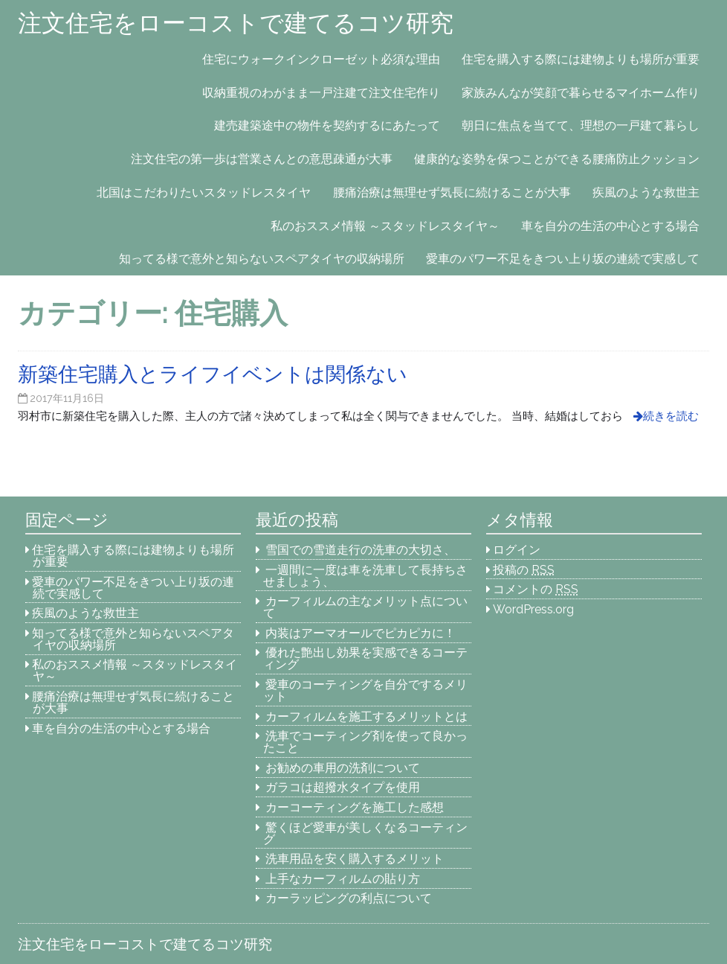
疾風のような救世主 (645, 192)
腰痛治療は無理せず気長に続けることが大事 (452, 192)
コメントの (535, 589)
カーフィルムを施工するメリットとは (366, 716)
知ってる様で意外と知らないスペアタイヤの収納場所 (261, 259)
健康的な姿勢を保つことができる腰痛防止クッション (556, 159)
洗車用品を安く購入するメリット (354, 859)
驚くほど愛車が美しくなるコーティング (365, 833)
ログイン (516, 550)
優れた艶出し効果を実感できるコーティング (365, 658)
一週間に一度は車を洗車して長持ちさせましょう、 (365, 576)
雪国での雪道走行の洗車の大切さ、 (360, 550)
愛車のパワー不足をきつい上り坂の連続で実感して (562, 259)
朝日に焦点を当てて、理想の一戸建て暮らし (580, 125)
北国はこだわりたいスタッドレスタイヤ (204, 192)
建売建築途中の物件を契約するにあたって (327, 125)
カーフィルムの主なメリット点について (365, 607)
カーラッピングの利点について (348, 898)
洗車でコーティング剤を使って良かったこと (365, 742)
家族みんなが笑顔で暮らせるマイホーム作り (580, 93)
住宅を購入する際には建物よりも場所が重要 (580, 59)
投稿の (524, 570)
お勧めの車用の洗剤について (342, 768)
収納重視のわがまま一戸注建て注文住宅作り (321, 93)
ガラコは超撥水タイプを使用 (342, 787)
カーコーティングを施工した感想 (354, 807)
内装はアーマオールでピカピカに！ (360, 633)
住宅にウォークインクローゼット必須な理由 (321, 59)
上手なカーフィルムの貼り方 (342, 879)
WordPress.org (533, 609)
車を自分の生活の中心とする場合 (610, 226)
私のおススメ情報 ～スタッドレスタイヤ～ (385, 226)
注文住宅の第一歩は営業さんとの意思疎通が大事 (261, 159)
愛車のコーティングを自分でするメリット (365, 690)
